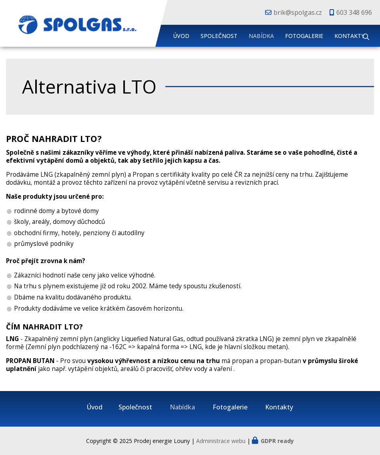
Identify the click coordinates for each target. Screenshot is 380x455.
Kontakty (349, 36)
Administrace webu (220, 441)
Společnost (219, 36)
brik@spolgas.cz (297, 12)
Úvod (181, 36)
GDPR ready (277, 441)
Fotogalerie (304, 36)
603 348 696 (354, 12)
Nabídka (261, 36)
